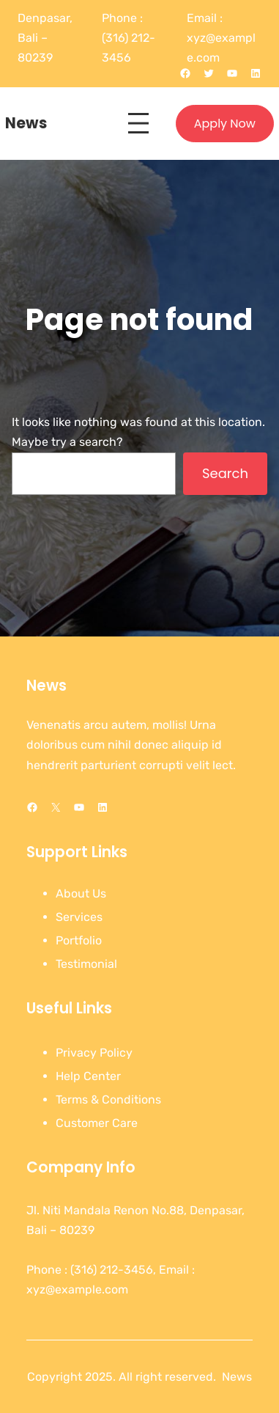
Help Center (88, 1076)
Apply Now (225, 123)
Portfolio (79, 940)
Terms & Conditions (108, 1099)
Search (225, 473)
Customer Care (97, 1123)
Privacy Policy (94, 1053)
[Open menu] (138, 123)
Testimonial (86, 964)
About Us (81, 893)
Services (79, 917)
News (26, 123)
